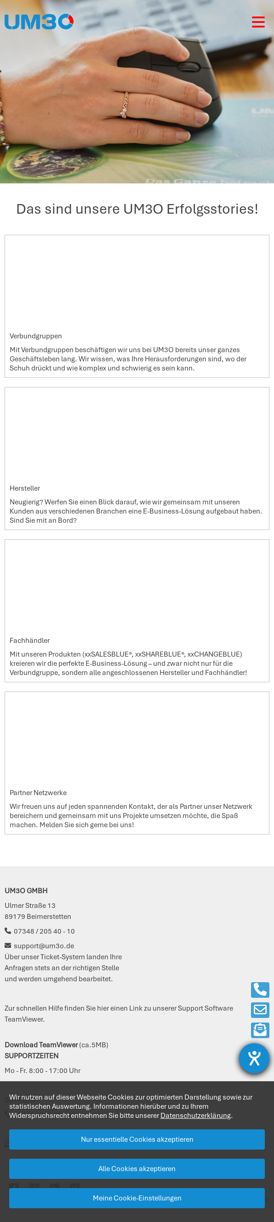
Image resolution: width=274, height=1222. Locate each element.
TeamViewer (24, 1019)
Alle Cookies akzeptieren (137, 1168)
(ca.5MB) (56, 1045)
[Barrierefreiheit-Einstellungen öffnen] (254, 1058)
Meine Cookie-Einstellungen (137, 1198)
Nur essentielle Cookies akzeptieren (137, 1139)
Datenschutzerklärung (195, 1115)
